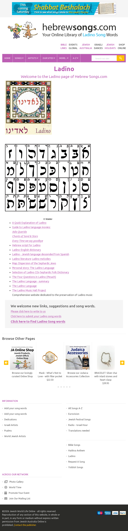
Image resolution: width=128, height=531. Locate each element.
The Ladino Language (24, 285)
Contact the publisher (25, 525)
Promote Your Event (16, 493)
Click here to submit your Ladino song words (36, 316)
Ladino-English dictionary (26, 249)
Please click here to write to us (28, 311)
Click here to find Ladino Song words (38, 321)
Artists (33, 58)
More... (63, 58)
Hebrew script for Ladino (26, 245)
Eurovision (73, 414)
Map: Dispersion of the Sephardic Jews (34, 263)
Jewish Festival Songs (79, 419)
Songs (19, 58)
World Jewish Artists (15, 436)
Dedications (10, 419)
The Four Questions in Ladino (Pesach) (34, 276)
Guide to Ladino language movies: (31, 227)
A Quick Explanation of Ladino (29, 222)
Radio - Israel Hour (78, 425)
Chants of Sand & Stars (25, 236)
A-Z (75, 58)
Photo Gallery (13, 481)
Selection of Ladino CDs (25, 272)
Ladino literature (21, 258)
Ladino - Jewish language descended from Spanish (40, 254)
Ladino (71, 456)
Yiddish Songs (75, 467)
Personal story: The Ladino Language (33, 267)
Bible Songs (74, 445)
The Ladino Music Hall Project (29, 290)
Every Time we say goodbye (27, 240)
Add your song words (15, 408)
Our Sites (49, 58)
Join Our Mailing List (17, 498)
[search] (105, 58)
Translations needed (79, 430)
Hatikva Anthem (76, 450)
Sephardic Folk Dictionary (54, 272)
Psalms (8, 430)
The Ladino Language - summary (30, 281)
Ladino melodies (41, 258)
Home (7, 58)
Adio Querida (19, 231)
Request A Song (76, 461)
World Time (12, 487)
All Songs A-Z (75, 408)
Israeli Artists (11, 425)
